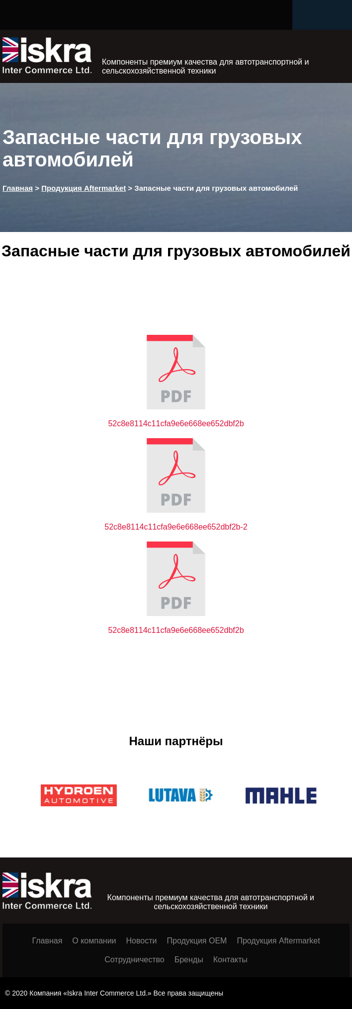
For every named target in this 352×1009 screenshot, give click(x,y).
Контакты (230, 959)
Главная (47, 940)
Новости (141, 940)
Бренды (189, 959)
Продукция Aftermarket (278, 940)
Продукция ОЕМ (197, 940)
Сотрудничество (134, 959)
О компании (94, 940)
